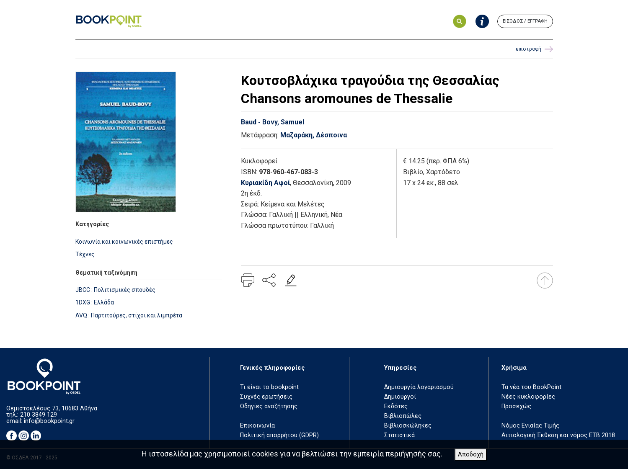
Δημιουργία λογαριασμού (419, 387)
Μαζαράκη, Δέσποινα (313, 135)
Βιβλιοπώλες (402, 416)
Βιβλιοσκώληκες (408, 425)
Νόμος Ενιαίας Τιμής (530, 425)
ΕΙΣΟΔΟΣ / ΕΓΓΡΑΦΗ (525, 21)
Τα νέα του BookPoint (531, 387)
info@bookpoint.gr (49, 421)
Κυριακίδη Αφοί (265, 183)
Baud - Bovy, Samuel (272, 122)
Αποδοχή (470, 454)
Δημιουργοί (400, 396)
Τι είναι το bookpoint (269, 387)
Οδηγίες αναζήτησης (268, 406)
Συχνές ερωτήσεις (266, 396)
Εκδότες (396, 406)
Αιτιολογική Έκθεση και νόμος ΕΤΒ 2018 (558, 435)
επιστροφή (534, 49)
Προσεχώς (516, 406)
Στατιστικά (399, 435)
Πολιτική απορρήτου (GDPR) (279, 435)
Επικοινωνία (257, 425)
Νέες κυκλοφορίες (528, 396)
